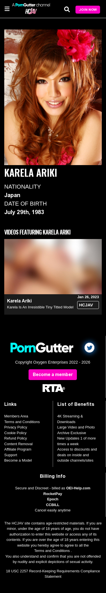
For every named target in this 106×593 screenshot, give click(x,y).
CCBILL (53, 505)
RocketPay (52, 494)
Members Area (16, 416)
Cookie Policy (15, 433)
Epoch (53, 499)
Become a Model (18, 460)
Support (10, 455)
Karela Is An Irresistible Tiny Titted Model (40, 307)
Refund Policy (15, 438)
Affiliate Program (17, 449)
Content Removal (18, 444)
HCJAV (86, 304)
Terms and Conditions (22, 422)
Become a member (53, 374)
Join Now (88, 10)
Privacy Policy (15, 427)
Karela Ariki (19, 301)
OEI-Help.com (78, 488)
